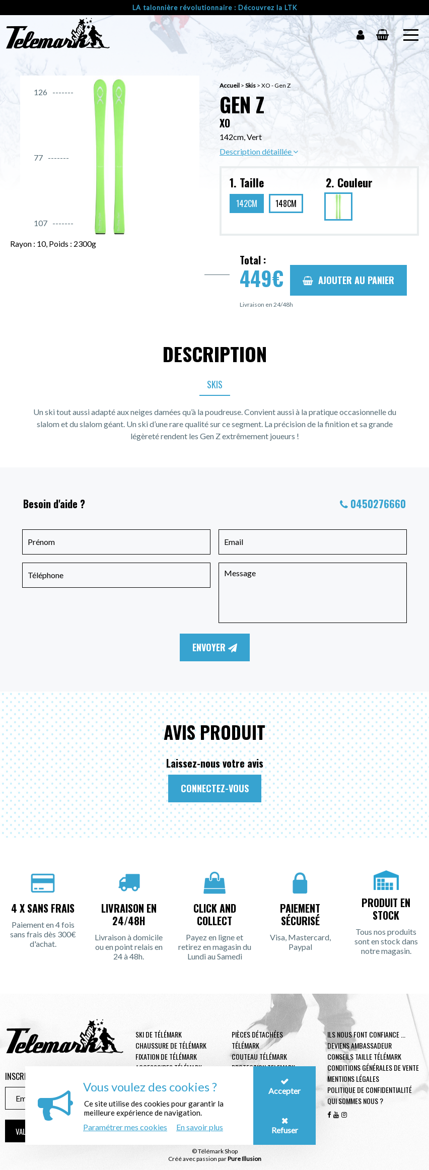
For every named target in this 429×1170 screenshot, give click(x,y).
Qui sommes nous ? (355, 1100)
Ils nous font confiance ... (366, 1034)
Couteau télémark (259, 1056)
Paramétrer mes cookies (125, 1127)
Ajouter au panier (348, 280)
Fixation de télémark (166, 1056)
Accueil (230, 85)
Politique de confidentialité (369, 1089)
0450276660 (378, 503)
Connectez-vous (215, 788)
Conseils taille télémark (364, 1056)
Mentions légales (353, 1078)
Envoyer (214, 647)
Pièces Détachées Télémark (257, 1040)
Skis (250, 85)
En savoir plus (199, 1127)
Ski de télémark (158, 1034)
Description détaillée (259, 151)
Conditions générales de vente (373, 1067)
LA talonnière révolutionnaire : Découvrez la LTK (214, 8)
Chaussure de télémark (170, 1045)
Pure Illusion (244, 1158)
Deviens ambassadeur (359, 1045)
